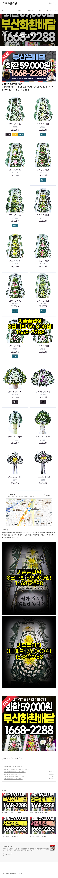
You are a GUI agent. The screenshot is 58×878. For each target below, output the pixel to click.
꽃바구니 (48, 11)
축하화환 (20, 11)
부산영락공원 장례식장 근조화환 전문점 (15, 769)
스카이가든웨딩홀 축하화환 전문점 (14, 776)
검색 (50, 3)
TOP (54, 874)
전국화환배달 (7, 766)
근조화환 (10, 11)
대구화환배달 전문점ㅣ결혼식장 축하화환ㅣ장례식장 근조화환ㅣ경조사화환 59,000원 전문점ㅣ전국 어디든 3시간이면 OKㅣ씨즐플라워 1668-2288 (26, 849)
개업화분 (30, 11)
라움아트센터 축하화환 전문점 (13, 779)
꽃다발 (39, 11)
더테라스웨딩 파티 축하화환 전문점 (14, 772)
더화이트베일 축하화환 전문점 (13, 774)
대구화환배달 (9, 3)
